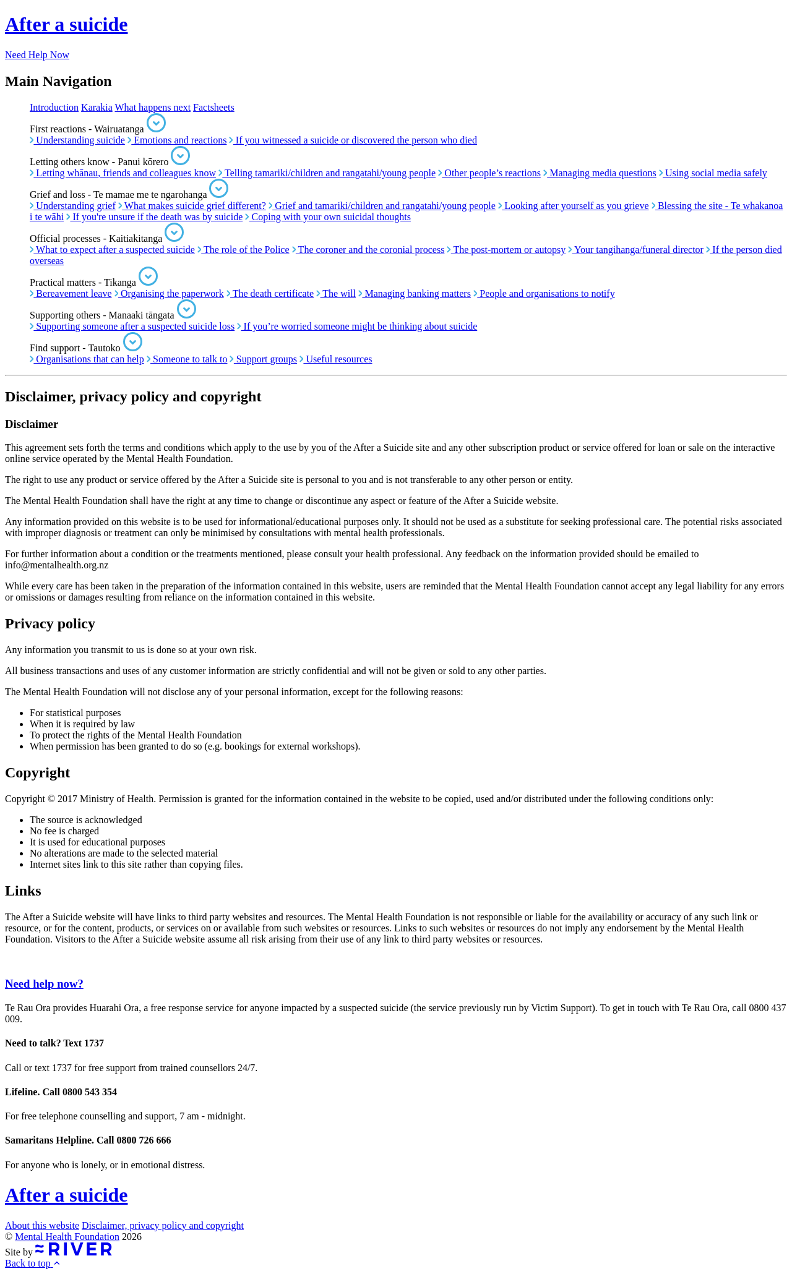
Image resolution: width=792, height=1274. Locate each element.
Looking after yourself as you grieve (573, 205)
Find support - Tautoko (86, 348)
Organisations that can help (87, 359)
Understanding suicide (77, 140)
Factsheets (214, 107)
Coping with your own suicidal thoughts (328, 217)
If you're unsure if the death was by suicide (154, 217)
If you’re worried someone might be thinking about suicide (357, 326)
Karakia (97, 107)
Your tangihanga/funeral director (636, 249)
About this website (42, 1225)
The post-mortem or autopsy (506, 249)
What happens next (152, 107)
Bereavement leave (71, 293)
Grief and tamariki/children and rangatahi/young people (382, 205)
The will (336, 293)
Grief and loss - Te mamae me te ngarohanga (129, 194)
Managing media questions (599, 173)
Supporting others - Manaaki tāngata (113, 315)
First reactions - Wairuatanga (98, 129)
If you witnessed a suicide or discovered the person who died (352, 140)
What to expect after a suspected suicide (112, 249)
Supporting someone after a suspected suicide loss (132, 326)
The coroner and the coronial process (368, 249)
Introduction (54, 107)
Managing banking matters (414, 293)
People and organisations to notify (544, 293)
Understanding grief (73, 205)
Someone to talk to (187, 359)
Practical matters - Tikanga (94, 282)
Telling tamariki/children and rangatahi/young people (327, 173)
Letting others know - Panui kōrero (110, 161)
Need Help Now (37, 54)
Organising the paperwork (169, 293)
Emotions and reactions (177, 140)
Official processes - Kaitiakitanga (107, 238)
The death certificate (270, 293)
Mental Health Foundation (67, 1236)
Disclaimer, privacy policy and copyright (163, 1225)
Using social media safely (713, 173)
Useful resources (335, 359)
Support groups (263, 359)
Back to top (33, 1263)
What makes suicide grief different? (192, 205)
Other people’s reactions (489, 173)
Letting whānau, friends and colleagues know (123, 173)
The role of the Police (243, 249)
